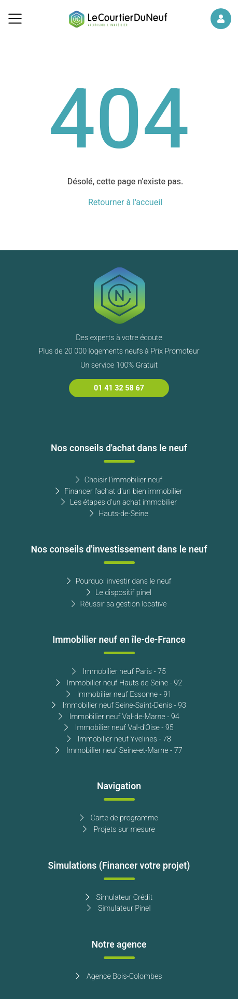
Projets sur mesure (119, 829)
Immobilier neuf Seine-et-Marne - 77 (118, 750)
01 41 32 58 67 (119, 388)
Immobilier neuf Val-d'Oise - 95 (119, 727)
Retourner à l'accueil (125, 202)
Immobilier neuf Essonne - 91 (119, 694)
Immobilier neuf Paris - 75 (119, 671)
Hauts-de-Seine (119, 513)
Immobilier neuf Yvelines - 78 (119, 739)
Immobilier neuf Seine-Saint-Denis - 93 (119, 705)
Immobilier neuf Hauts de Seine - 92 (119, 683)
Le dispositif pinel (119, 592)
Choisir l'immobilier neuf (119, 480)
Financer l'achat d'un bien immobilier (119, 491)
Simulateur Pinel (118, 908)
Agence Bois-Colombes (119, 976)
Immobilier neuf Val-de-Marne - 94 (119, 716)
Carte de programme (119, 818)
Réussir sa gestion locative (119, 604)
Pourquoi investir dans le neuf (119, 581)
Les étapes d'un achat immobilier (119, 502)
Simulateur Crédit (119, 897)
